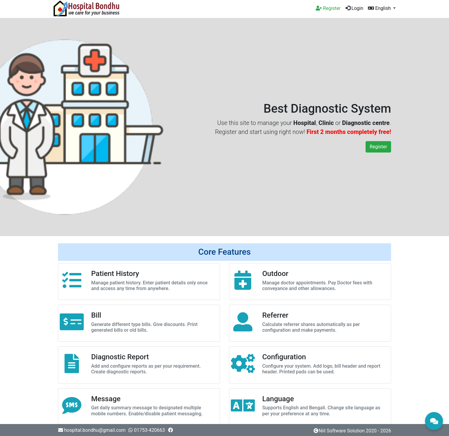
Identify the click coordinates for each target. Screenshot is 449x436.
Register (378, 147)
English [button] (380, 8)
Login (354, 8)
